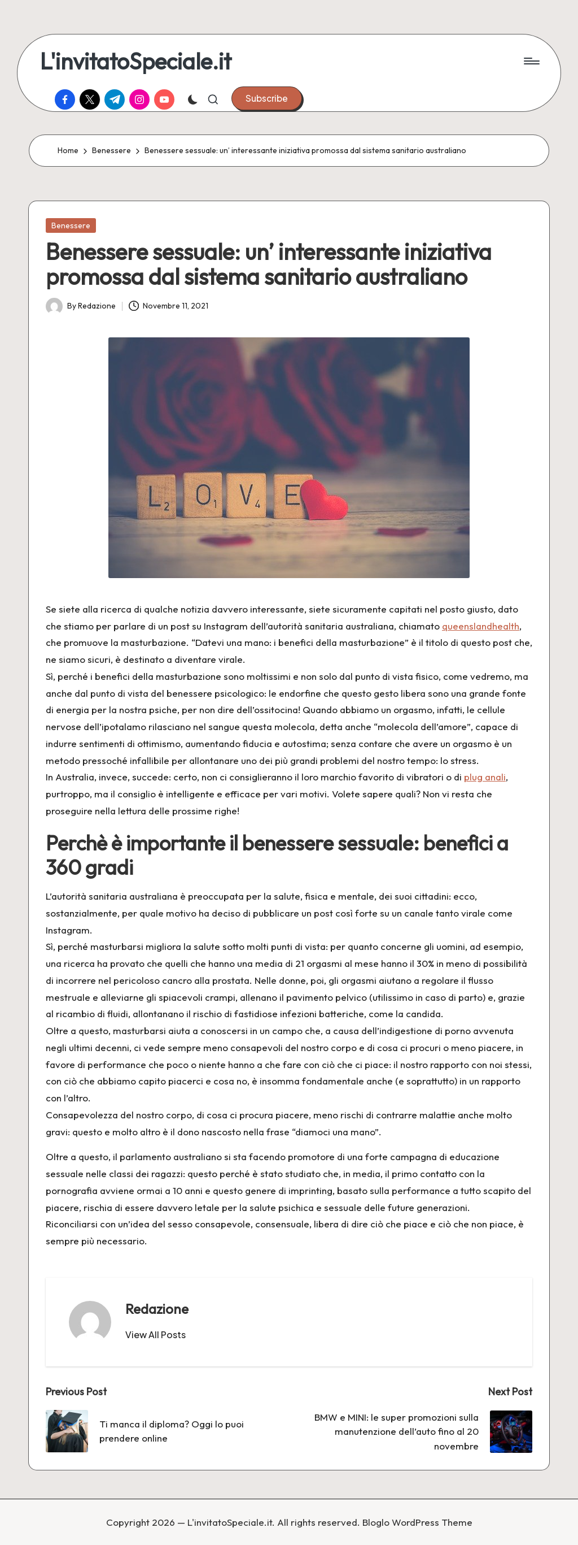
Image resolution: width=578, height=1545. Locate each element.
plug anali (485, 777)
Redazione (157, 1308)
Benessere (70, 225)
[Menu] (531, 61)
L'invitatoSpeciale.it (135, 61)
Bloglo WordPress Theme (417, 1522)
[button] (266, 98)
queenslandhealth (480, 626)
